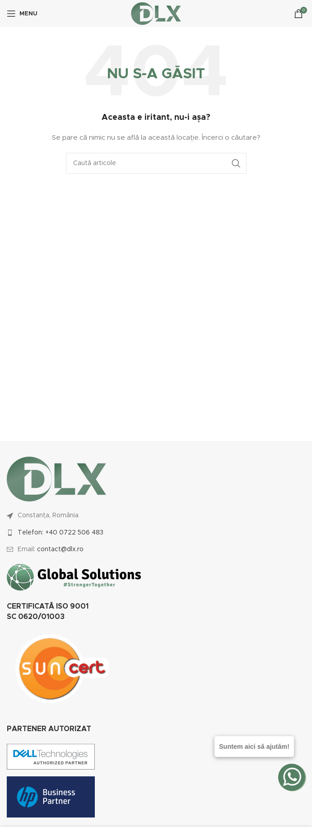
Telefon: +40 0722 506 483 (60, 532)
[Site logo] (156, 13)
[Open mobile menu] (22, 14)
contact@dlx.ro (60, 549)
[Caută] (156, 163)
